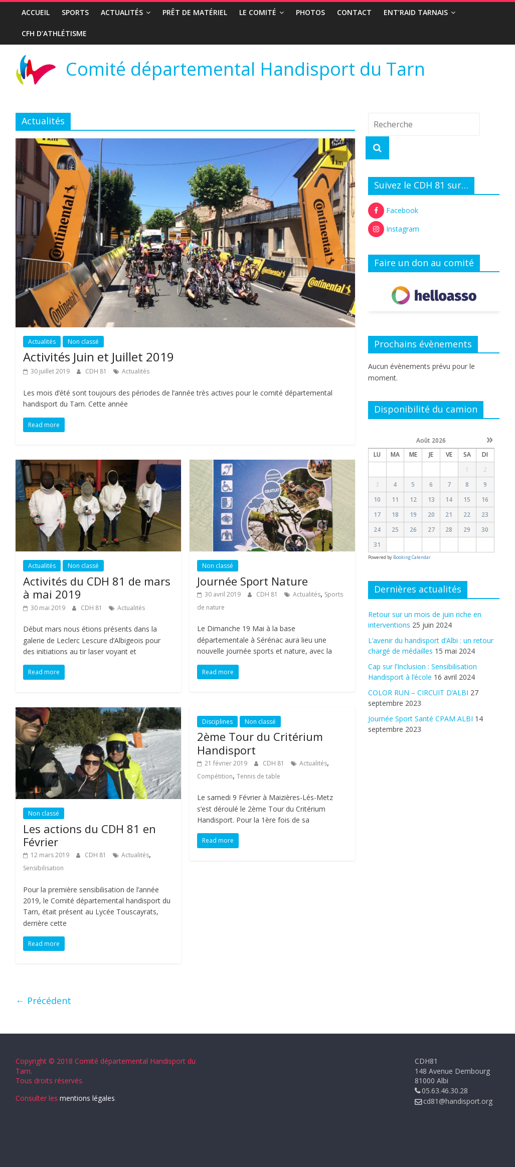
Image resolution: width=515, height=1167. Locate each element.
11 (395, 499)
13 (431, 499)
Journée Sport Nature (252, 581)
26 (413, 529)
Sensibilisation (43, 868)
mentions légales (87, 1098)
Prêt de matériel (194, 12)
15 (466, 499)
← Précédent (43, 1001)
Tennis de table (258, 776)
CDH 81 (96, 371)
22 (466, 514)
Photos (310, 12)
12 (413, 499)
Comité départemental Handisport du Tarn (245, 69)
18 (395, 514)
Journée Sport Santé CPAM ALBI (420, 718)
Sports (75, 12)
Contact (354, 12)
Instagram (393, 229)
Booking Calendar (412, 557)
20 (431, 514)
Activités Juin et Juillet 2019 (98, 356)
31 (377, 544)
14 (448, 499)
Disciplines (217, 721)
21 (448, 514)
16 (484, 499)
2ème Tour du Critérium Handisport (260, 743)
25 (395, 529)
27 (431, 529)
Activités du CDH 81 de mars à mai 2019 (96, 587)
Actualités (122, 12)
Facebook (393, 211)
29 (466, 529)
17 (377, 514)
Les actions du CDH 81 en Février (89, 835)
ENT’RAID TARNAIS (416, 12)
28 (448, 529)
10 (377, 499)
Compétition (215, 776)
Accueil (36, 12)
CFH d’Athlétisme (54, 33)
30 (484, 529)
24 (377, 529)
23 (484, 514)
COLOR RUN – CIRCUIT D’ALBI (418, 692)
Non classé (83, 341)
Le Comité (257, 12)
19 (413, 514)
